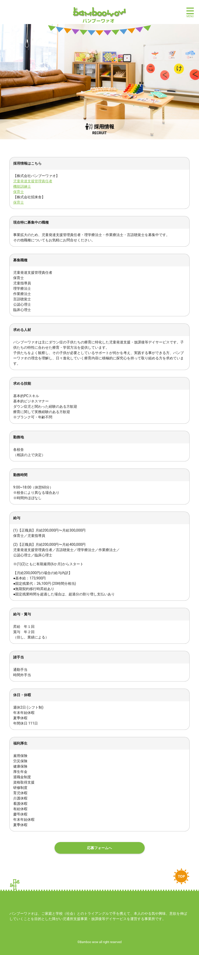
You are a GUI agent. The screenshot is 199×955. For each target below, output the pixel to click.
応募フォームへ (99, 848)
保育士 (18, 192)
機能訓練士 (22, 186)
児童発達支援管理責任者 (32, 181)
